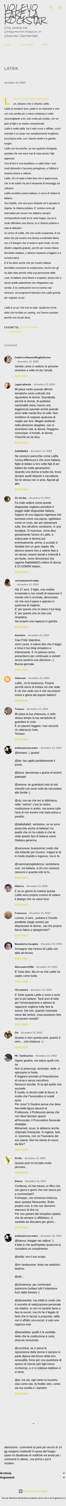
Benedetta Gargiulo (26, 943)
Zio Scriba (20, 497)
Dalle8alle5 (21, 450)
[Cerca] (51, 6)
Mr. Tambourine (24, 1055)
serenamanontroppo (27, 580)
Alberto (19, 885)
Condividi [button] (14, 331)
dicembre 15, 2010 (27, 361)
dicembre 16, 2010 (35, 1181)
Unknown (20, 677)
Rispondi (21, 375)
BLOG (7, 44)
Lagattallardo (23, 384)
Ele (16, 1032)
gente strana (29, 327)
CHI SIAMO (26, 44)
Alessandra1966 (24, 966)
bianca (18, 1181)
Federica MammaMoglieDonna (33, 357)
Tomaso (19, 708)
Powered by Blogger (33, 1491)
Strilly (18, 1158)
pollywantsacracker (26, 747)
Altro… (46, 44)
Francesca (21, 912)
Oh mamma (21, 989)
